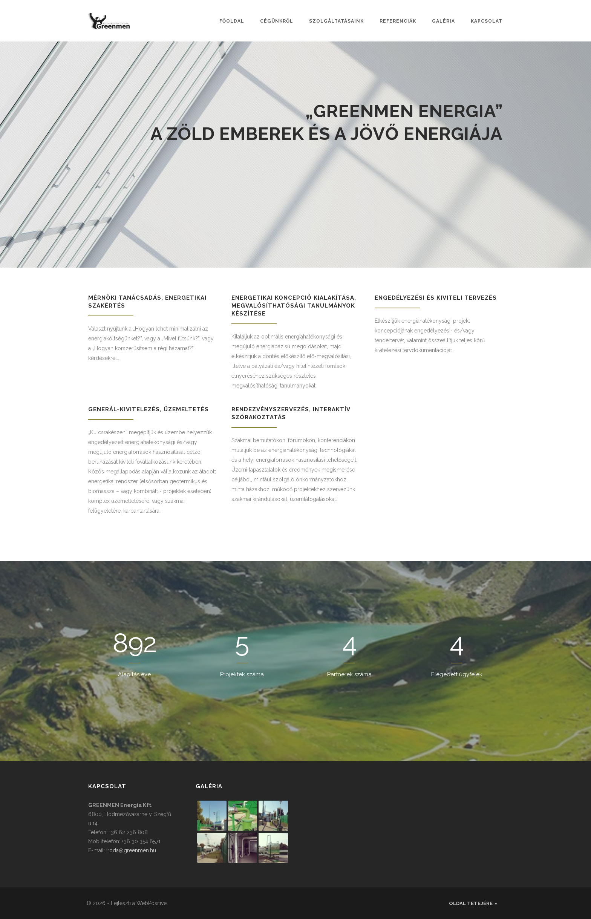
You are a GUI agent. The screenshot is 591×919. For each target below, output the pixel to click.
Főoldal (231, 21)
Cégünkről (276, 21)
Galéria (443, 21)
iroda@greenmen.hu (131, 850)
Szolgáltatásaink (336, 21)
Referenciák (398, 21)
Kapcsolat (486, 21)
